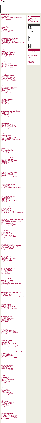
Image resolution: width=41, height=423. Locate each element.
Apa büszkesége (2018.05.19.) (6, 262)
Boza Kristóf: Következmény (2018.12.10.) (8, 33)
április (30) (30, 30)
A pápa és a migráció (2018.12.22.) (7, 19)
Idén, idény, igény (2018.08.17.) (6, 160)
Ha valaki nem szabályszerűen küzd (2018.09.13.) (9, 130)
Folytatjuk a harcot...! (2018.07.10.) (7, 203)
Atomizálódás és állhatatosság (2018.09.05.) (8, 139)
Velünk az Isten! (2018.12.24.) (6, 18)
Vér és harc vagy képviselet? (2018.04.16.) (8, 300)
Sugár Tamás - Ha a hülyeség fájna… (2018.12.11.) (9, 32)
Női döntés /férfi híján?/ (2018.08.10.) (7, 167)
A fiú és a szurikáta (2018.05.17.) (6, 264)
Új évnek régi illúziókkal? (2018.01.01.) (7, 417)
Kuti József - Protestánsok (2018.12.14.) (7, 29)
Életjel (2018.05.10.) (4, 272)
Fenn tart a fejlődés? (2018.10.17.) (6, 93)
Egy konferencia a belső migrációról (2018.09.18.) (9, 125)
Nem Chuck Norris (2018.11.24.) (6, 52)
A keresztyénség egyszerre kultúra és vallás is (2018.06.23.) (10, 223)
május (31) (30, 29)
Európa (29, 14)
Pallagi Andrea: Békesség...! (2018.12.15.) (8, 28)
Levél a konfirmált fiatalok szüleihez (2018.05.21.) (9, 260)
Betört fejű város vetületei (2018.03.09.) (7, 342)
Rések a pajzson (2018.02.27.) (6, 355)
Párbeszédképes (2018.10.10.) (6, 101)
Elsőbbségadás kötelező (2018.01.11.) (7, 406)
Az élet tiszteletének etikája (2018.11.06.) (8, 71)
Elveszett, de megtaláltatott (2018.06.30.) (8, 216)
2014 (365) (30, 37)
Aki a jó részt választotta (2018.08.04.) (7, 174)
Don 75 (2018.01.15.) (4, 402)
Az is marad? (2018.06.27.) (5, 220)
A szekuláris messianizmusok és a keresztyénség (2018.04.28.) (11, 285)
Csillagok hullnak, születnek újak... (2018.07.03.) (9, 211)
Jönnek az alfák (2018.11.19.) (6, 57)
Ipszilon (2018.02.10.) (4, 373)
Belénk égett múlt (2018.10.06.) (6, 105)
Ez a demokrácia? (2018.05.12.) (6, 270)
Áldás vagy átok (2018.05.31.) (6, 249)
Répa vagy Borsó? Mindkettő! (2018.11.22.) (8, 54)
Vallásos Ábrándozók (31, 54)
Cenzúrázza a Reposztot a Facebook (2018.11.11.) (9, 66)
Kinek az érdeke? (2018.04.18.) (6, 298)
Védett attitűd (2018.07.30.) (5, 179)
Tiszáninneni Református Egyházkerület (33, 47)
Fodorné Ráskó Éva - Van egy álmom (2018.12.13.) (9, 30)
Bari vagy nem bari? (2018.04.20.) (6, 296)
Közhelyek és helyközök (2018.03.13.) (7, 337)
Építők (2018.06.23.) (4, 224)
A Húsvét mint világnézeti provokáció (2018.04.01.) (9, 317)
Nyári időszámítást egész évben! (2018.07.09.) (8, 204)
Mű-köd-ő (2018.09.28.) (5, 114)
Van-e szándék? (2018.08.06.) (6, 172)
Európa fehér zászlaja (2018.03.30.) (7, 319)
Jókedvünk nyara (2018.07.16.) (6, 196)
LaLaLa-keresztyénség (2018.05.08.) (7, 274)
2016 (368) (30, 35)
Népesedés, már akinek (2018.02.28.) (7, 354)
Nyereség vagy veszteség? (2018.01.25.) (7, 391)
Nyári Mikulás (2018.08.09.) (5, 168)
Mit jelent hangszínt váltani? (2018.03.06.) (8, 347)
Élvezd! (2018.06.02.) (4, 247)
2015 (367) (30, 36)
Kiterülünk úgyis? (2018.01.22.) (6, 394)
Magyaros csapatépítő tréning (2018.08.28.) (8, 148)
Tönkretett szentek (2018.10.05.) (6, 106)
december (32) (31, 22)
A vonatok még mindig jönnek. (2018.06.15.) (8, 233)
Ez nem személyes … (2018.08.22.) (7, 154)
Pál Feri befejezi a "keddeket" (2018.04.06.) (8, 311)
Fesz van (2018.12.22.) (5, 20)
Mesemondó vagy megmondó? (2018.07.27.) (8, 184)
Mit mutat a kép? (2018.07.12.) (6, 201)
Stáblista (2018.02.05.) (5, 379)
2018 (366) (30, 21)
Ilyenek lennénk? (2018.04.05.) (6, 312)
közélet (36, 12)
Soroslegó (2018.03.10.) (5, 341)
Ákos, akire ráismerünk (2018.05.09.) (7, 273)
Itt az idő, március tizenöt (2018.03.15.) (7, 335)
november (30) (31, 23)
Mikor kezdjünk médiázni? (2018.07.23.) (7, 188)
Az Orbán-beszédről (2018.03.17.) (6, 332)
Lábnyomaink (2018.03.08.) (5, 343)
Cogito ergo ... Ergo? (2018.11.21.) (6, 55)
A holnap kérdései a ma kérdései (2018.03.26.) (8, 323)
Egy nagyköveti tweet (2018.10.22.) (7, 88)
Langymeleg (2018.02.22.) (5, 360)
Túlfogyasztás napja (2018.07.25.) (6, 186)
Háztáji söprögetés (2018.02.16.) (6, 367)
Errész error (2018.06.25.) (5, 222)
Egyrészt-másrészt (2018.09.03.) (6, 141)
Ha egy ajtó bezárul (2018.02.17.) (6, 366)
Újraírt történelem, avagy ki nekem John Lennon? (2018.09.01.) (11, 142)
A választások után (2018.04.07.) (6, 309)
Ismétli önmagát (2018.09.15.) (6, 128)
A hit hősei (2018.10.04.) (5, 107)
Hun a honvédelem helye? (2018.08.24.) (7, 152)
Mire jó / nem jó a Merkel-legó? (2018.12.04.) (8, 40)
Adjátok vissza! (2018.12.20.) (6, 22)
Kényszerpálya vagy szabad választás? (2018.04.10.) (9, 307)
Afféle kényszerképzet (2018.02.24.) (7, 358)
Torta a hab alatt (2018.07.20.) (6, 191)
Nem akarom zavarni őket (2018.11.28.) (7, 47)
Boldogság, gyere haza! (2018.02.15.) (7, 368)
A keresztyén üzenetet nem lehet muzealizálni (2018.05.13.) (10, 269)
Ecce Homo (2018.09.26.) (5, 116)
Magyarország (32, 11)
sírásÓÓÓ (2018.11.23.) (5, 53)
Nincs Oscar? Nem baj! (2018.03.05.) (7, 348)
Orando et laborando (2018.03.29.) (6, 320)
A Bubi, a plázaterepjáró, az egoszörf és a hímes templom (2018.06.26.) (12, 221)
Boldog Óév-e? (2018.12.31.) (6, 9)
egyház (29, 12)
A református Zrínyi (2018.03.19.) (6, 331)
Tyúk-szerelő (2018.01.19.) (5, 397)
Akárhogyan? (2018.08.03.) (5, 175)
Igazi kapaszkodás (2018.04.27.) (6, 287)
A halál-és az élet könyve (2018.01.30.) (7, 385)
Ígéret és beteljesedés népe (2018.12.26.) (8, 16)
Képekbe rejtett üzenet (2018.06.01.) (7, 248)
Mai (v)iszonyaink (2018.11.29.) (6, 46)
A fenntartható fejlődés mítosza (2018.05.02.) (8, 281)
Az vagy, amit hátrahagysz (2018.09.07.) (7, 137)
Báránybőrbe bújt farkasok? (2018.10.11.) (8, 100)
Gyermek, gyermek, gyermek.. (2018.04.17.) (8, 299)
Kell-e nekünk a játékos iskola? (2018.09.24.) (8, 118)
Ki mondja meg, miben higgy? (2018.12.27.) (8, 15)
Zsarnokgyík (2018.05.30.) (5, 250)
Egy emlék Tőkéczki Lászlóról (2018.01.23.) (8, 393)
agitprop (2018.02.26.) (5, 356)
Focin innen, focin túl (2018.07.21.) (6, 190)
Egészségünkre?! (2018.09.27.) (6, 115)
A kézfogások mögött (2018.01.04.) (7, 414)
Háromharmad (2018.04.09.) (6, 308)
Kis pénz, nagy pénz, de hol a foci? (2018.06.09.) (9, 240)
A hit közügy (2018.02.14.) (5, 369)
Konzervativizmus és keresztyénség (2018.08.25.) (9, 150)
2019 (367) (30, 20)
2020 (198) (30, 19)
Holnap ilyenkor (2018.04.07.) (6, 310)
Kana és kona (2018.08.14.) (5, 163)
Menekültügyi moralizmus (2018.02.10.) (7, 372)
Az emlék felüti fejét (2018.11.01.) (6, 77)
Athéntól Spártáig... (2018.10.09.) (6, 102)
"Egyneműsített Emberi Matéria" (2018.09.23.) (8, 119)
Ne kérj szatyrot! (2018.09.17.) (6, 126)
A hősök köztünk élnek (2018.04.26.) (7, 288)
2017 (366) (30, 34)
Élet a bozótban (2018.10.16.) (6, 94)
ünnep (34, 14)
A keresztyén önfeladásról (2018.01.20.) (7, 395)
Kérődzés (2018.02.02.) (5, 382)
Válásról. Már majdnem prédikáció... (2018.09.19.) (9, 124)
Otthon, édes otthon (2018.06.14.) (6, 234)
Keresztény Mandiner (31, 55)
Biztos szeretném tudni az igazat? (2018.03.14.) (9, 336)
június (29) (30, 28)
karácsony (31, 14)
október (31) (31, 24)
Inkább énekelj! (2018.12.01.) (6, 44)
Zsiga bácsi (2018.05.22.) (5, 259)
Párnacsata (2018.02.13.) (5, 370)
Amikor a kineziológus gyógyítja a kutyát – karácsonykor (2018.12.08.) (12, 35)
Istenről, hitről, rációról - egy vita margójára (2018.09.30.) (10, 112)
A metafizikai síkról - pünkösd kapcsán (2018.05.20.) (9, 261)
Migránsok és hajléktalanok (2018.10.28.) (8, 81)
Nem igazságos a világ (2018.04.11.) (7, 306)
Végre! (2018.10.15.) (4, 95)
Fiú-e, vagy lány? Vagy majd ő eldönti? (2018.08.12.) (9, 165)
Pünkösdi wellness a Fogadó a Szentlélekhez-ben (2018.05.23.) (11, 258)
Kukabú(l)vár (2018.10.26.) (5, 83)
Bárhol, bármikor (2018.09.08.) (6, 136)
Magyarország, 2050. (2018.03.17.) (7, 333)
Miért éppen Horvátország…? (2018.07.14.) (8, 199)
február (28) (31, 32)
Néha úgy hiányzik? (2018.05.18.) (6, 263)
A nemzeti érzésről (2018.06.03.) (6, 246)
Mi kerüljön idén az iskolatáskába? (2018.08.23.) (9, 153)
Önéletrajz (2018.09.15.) (5, 127)
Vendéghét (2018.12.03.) (5, 42)
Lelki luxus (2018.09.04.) (5, 140)
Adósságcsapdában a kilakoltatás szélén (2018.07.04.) (10, 210)
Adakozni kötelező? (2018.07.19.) (6, 192)
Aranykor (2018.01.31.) (5, 384)
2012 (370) (30, 39)
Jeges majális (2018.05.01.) (5, 282)
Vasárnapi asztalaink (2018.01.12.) (6, 405)
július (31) (30, 27)
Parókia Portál (30, 50)
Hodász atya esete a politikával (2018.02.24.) (8, 357)
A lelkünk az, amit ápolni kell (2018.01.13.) (8, 404)
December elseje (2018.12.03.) (6, 41)
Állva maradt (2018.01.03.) (5, 415)
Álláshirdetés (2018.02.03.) (5, 381)
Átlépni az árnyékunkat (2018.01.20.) (7, 396)
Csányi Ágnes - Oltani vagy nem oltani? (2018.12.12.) (9, 31)
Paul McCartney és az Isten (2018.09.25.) (7, 117)
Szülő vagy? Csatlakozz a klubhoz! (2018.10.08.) (9, 103)
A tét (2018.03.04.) (4, 349)
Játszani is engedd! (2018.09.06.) (6, 138)
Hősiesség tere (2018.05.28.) (6, 252)
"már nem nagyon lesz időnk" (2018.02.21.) (8, 361)
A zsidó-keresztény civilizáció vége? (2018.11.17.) (9, 58)
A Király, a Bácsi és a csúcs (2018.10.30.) (7, 79)
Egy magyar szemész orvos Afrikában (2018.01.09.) (9, 408)
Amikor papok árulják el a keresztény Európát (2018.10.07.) (10, 104)
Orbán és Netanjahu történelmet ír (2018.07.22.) (9, 189)
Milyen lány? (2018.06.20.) (5, 227)
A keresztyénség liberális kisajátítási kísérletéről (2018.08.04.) (11, 173)
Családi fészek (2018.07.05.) (5, 209)
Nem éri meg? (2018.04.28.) (5, 286)
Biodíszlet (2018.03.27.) (5, 322)
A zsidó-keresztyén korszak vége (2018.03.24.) (8, 324)
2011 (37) (29, 40)
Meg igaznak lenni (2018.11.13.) (6, 64)
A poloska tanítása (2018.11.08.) (6, 69)
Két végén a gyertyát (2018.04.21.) (7, 295)
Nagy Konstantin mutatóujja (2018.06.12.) (8, 237)
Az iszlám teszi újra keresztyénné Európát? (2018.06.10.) (10, 239)
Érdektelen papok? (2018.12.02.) (6, 43)
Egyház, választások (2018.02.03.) (6, 380)
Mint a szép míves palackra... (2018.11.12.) (8, 65)
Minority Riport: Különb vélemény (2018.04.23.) (8, 293)
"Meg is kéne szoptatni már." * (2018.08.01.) (8, 177)
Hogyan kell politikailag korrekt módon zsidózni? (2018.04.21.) (11, 294)
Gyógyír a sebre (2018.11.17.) (6, 59)
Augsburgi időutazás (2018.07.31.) (6, 178)
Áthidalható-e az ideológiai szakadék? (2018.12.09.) (9, 34)
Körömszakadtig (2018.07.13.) (6, 200)
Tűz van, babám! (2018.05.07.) (6, 275)
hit (38, 12)
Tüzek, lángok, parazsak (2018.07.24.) (7, 187)
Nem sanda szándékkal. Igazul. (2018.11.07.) (8, 70)
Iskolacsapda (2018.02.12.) (5, 371)
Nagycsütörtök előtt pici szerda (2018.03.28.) (8, 321)
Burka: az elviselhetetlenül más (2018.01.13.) (8, 403)
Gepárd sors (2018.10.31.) (5, 78)
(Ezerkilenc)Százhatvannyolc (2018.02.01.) (8, 383)
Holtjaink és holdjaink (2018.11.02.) (7, 76)
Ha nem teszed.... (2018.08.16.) (6, 161)
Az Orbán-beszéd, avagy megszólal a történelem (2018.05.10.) (11, 271)
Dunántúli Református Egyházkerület (33, 46)
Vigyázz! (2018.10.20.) (5, 90)
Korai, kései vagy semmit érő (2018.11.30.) (8, 45)
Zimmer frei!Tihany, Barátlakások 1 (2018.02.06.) (9, 378)
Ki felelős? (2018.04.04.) (5, 313)
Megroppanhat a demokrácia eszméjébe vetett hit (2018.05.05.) (11, 276)
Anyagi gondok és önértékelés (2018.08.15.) (8, 162)
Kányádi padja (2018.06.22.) (5, 225)
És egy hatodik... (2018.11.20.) (6, 56)
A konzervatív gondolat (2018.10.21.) (7, 89)
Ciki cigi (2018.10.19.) (4, 91)
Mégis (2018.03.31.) (4, 318)
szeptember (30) (31, 25)
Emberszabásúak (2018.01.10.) (6, 407)
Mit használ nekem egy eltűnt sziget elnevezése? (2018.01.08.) (11, 409)
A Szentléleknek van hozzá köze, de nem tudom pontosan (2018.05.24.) (12, 257)
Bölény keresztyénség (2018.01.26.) (7, 390)
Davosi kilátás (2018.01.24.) (5, 392)
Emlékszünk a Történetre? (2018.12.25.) (7, 17)
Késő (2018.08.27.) (4, 149)
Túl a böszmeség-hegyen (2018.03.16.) (7, 334)
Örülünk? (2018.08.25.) (5, 151)
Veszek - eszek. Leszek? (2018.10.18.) (7, 92)
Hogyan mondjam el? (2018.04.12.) (7, 305)
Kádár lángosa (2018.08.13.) (5, 164)
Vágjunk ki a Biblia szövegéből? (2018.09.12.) (8, 131)
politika (32, 12)
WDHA (39, 421)
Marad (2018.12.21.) (4, 21)
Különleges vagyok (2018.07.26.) (6, 185)
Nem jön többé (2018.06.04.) (6, 245)
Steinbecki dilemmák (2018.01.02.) (7, 416)
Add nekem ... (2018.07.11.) (5, 202)
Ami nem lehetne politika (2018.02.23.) (7, 359)
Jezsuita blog (30, 53)
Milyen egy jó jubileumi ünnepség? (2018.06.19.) (9, 228)
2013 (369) (30, 38)
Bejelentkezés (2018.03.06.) (5, 346)
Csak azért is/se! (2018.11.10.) (6, 67)
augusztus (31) (31, 26)
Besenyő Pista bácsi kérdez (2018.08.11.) (7, 166)
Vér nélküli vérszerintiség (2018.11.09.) (7, 68)
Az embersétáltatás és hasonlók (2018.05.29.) (8, 251)
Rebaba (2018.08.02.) (4, 176)
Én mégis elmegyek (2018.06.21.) (6, 226)
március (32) (31, 31)
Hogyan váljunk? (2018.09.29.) (6, 113)
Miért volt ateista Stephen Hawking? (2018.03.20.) (9, 330)
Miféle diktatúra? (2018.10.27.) (6, 82)
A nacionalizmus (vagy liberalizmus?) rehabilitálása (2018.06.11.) (11, 238)
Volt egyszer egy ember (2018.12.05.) (7, 39)
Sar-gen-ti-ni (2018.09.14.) (5, 129)
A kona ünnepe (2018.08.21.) (6, 155)
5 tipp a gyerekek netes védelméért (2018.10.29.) (9, 80)
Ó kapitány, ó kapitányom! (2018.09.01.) (7, 143)
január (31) (30, 33)
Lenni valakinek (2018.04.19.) (6, 297)
